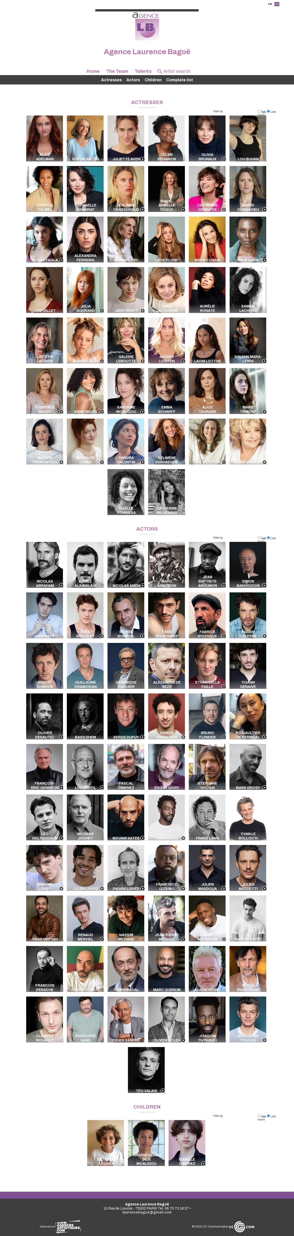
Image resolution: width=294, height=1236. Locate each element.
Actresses (111, 80)
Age (262, 111)
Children (153, 80)
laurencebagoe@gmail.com (147, 1212)
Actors (133, 80)
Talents (143, 71)
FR (270, 4)
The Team (117, 71)
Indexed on (60, 1226)
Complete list (179, 80)
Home (93, 71)
